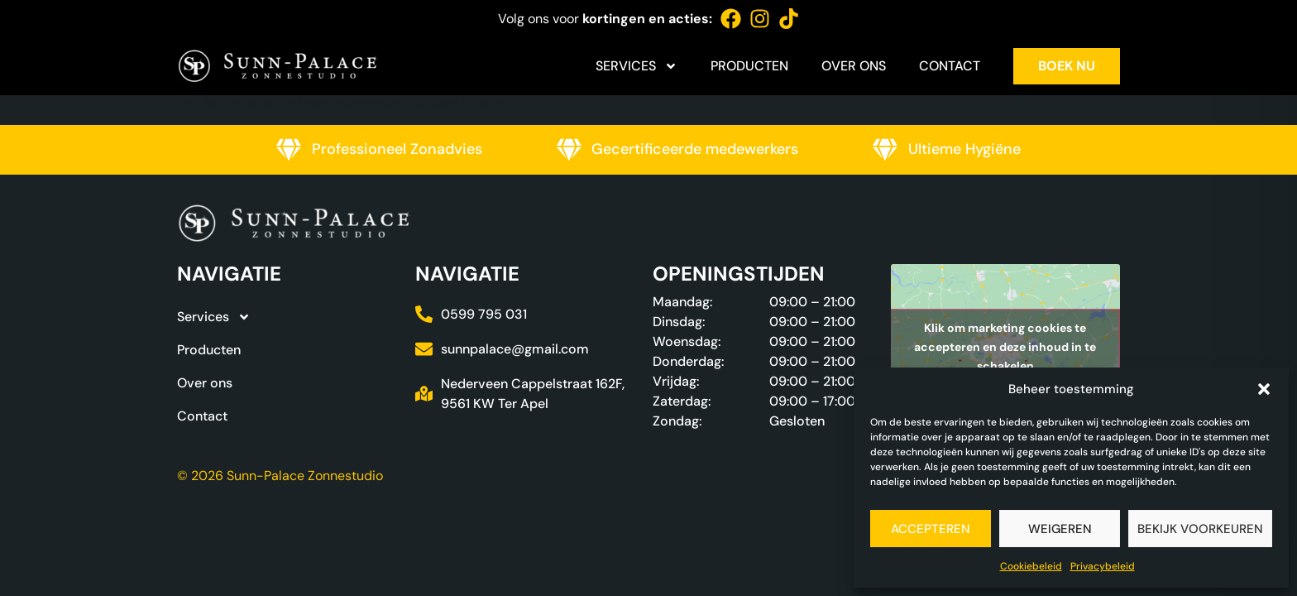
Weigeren (1060, 529)
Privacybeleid (1102, 566)
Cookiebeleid (1031, 566)
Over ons (853, 65)
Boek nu (1066, 65)
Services (636, 66)
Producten (749, 65)
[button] (1264, 389)
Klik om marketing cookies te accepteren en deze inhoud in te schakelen (1005, 346)
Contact (949, 65)
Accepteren (930, 529)
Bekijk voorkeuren (1200, 529)
